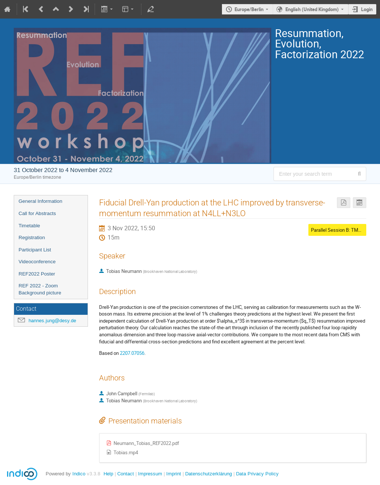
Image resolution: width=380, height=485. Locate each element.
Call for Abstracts (37, 213)
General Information (40, 201)
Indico (78, 474)
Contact (125, 474)
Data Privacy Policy (257, 474)
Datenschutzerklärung (208, 474)
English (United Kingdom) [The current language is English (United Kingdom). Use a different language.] (312, 9)
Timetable (29, 225)
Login (367, 9)
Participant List (35, 250)
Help (108, 474)
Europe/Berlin (249, 9)
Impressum (149, 474)
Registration (32, 237)
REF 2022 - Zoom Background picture (40, 289)
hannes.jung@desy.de (52, 320)
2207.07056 (132, 353)
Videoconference (37, 261)
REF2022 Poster (37, 274)
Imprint (173, 474)
